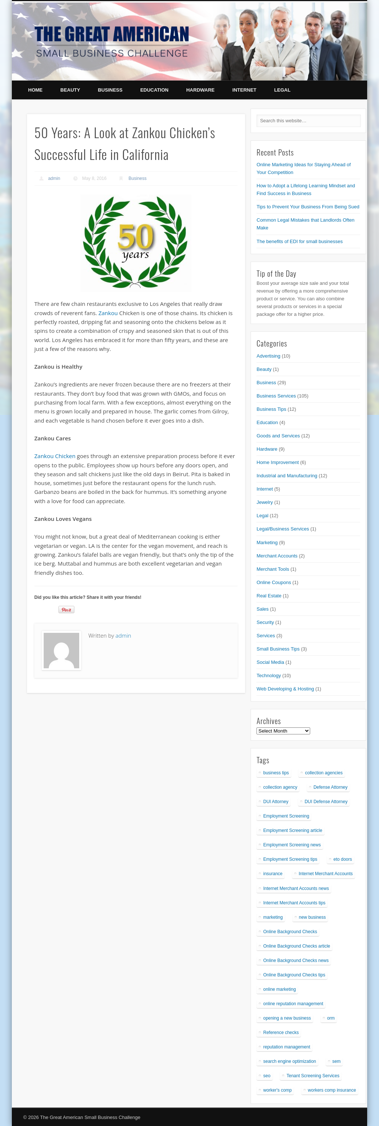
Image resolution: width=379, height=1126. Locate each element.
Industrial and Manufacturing (286, 475)
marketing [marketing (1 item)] (273, 917)
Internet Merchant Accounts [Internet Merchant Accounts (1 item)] (326, 873)
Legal (282, 90)
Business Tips (271, 409)
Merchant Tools (272, 569)
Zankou (108, 313)
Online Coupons (273, 582)
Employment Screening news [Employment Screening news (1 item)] (292, 844)
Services (265, 635)
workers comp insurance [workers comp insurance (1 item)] (332, 1090)
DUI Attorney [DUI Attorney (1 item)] (275, 801)
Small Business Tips (277, 649)
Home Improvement (277, 462)
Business (110, 90)
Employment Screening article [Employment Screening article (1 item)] (292, 830)
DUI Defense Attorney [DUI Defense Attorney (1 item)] (326, 801)
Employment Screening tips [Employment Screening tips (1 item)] (290, 859)
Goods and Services (278, 436)
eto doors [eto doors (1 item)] (342, 859)
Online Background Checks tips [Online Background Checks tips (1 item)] (294, 974)
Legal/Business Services (282, 529)
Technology (268, 675)
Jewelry (264, 502)
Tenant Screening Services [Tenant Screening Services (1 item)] (312, 1075)
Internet (244, 90)
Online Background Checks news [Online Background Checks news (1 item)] (296, 960)
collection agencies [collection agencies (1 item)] (323, 772)
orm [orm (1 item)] (331, 1018)
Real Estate (268, 595)
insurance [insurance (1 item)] (272, 873)
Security (265, 622)
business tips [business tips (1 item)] (276, 772)
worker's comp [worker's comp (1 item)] (277, 1090)
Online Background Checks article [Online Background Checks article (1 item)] (296, 946)
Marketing (267, 542)
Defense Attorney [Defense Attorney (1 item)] (330, 787)
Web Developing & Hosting (285, 689)
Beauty (70, 90)
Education (154, 90)
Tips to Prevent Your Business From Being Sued (307, 206)
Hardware (200, 90)
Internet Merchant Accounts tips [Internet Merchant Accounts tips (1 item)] (294, 902)
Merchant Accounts (277, 556)
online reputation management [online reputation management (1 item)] (293, 1003)
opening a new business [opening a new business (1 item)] (287, 1018)
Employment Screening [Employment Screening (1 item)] (286, 816)
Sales (262, 609)
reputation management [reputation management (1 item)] (286, 1047)
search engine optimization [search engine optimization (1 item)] (289, 1061)
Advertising (268, 356)
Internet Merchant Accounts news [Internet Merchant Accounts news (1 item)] (296, 888)
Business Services (276, 396)
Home (35, 90)
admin (54, 178)
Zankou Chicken (55, 456)
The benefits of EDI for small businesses (299, 241)
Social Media (270, 662)
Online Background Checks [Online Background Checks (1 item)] (290, 931)
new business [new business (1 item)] (312, 917)
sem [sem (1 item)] (336, 1061)
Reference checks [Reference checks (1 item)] (281, 1032)
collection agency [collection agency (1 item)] (280, 787)
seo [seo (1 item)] (266, 1075)
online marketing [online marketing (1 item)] (279, 989)
